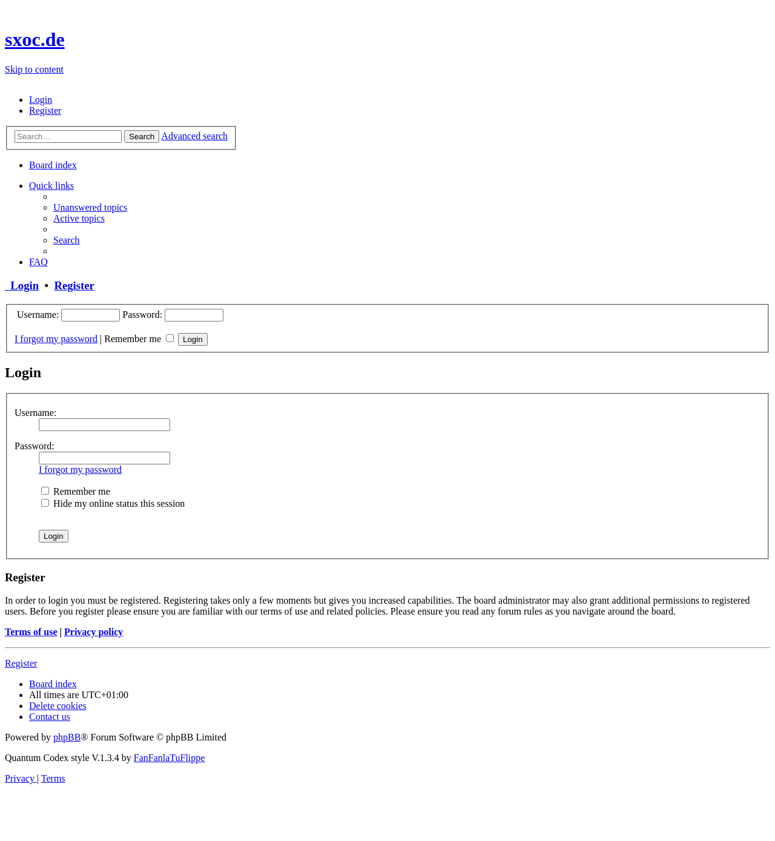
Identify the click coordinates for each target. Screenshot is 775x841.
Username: (35, 412)
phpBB (67, 737)
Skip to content (34, 69)
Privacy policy (93, 632)
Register (74, 285)
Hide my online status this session (113, 503)
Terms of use (31, 632)
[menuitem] (40, 99)
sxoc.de (35, 39)
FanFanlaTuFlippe (169, 758)
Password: (34, 446)
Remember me (139, 339)
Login (22, 285)
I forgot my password (56, 339)
